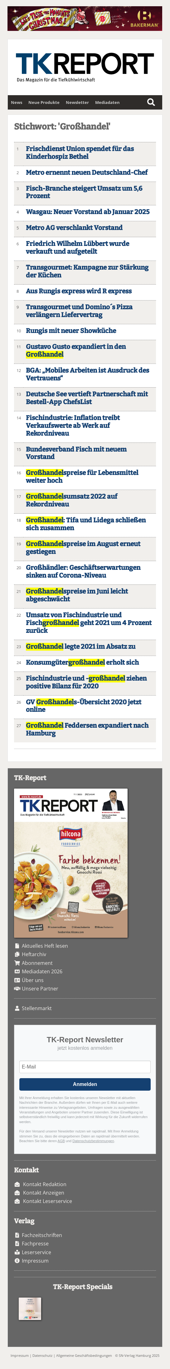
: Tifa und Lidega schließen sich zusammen (86, 524)
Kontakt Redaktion (44, 1184)
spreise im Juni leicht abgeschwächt (77, 595)
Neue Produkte (44, 102)
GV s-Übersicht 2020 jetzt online (83, 706)
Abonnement (37, 963)
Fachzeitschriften (42, 1235)
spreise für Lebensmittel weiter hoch (82, 477)
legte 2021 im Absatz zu (80, 647)
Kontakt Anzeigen (43, 1192)
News (16, 102)
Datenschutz (42, 1355)
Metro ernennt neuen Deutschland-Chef (87, 173)
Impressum (35, 1260)
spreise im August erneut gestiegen (83, 548)
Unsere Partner (40, 988)
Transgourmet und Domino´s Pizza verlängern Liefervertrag (79, 311)
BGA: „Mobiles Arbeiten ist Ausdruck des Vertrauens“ (87, 374)
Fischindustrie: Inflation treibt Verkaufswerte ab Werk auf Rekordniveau (73, 426)
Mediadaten (107, 102)
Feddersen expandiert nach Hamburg (87, 729)
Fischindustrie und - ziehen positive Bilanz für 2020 (86, 682)
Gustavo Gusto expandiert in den (76, 351)
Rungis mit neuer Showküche (71, 331)
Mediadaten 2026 (42, 971)
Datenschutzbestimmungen (93, 1141)
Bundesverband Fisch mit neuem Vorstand (76, 453)
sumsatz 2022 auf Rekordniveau (71, 500)
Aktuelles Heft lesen (45, 945)
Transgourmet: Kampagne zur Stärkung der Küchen (87, 271)
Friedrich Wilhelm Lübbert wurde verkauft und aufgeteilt (77, 248)
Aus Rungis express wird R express (79, 291)
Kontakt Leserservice (47, 1201)
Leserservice (36, 1252)
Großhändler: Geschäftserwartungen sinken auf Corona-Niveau (83, 571)
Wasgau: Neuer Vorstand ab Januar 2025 (87, 212)
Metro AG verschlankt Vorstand (74, 228)
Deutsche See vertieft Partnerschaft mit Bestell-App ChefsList (87, 398)
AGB (61, 1141)
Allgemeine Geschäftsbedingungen (84, 1355)
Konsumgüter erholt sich (82, 663)
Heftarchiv (34, 954)
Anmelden (85, 1084)
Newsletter (77, 102)
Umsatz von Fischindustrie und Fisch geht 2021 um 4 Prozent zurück (89, 623)
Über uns (33, 980)
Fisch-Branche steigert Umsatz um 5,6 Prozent (84, 192)
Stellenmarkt (37, 1008)
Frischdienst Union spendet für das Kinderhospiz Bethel (80, 153)
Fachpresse (35, 1243)
